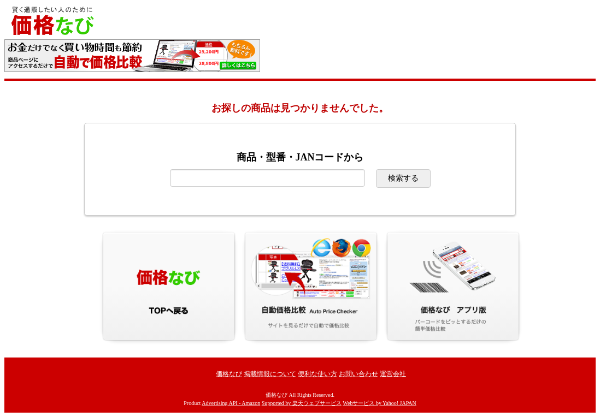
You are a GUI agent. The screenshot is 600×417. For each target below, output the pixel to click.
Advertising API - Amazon (231, 403)
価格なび (229, 374)
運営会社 (393, 374)
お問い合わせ (358, 374)
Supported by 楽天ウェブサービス (302, 403)
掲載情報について (270, 374)
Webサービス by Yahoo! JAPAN (379, 403)
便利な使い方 (317, 374)
